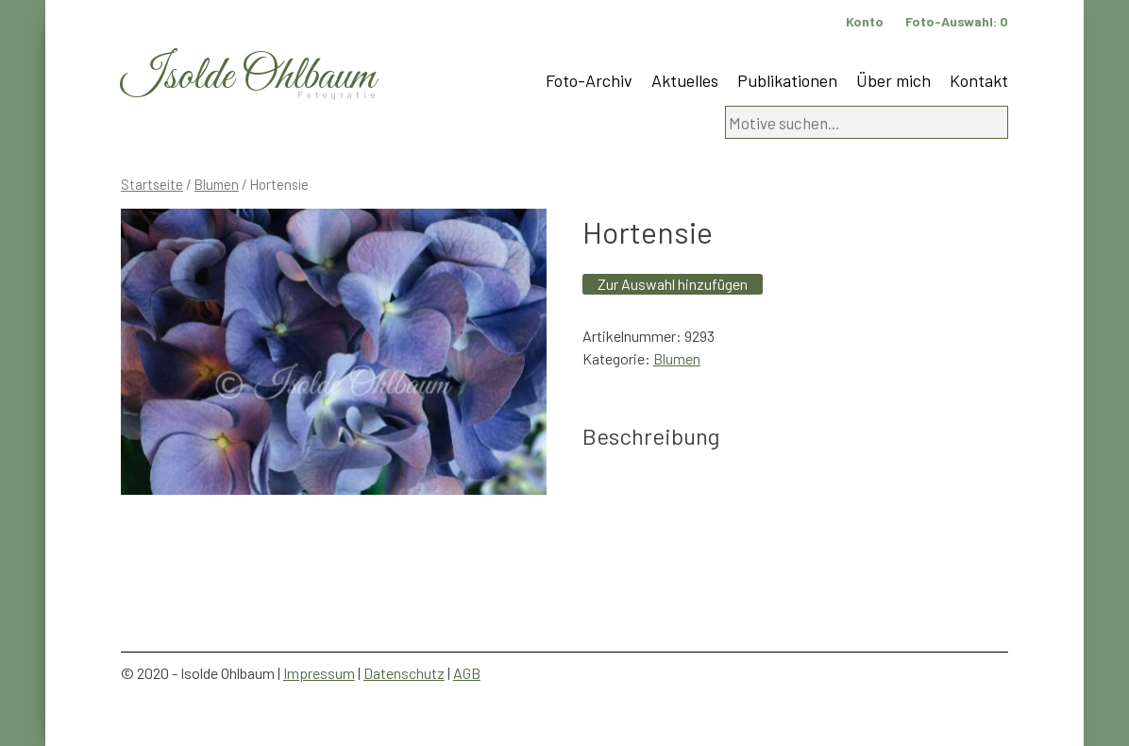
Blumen (216, 184)
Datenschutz (404, 673)
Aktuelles (684, 80)
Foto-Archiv (589, 80)
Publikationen (787, 80)
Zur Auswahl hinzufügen (673, 284)
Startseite (152, 184)
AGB (466, 673)
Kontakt (979, 80)
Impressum (319, 673)
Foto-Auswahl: (956, 21)
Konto (865, 21)
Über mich (893, 80)
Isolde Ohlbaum (248, 77)
